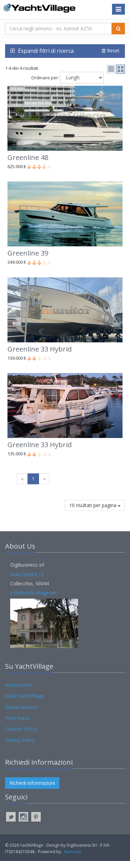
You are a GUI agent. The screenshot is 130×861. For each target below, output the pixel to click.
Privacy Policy (20, 740)
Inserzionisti (18, 685)
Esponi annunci (21, 707)
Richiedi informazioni (32, 783)
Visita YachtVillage (24, 696)
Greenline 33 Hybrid (39, 349)
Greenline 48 (27, 157)
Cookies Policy (21, 729)
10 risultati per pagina (94, 505)
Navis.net (72, 852)
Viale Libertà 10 (27, 574)
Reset (110, 50)
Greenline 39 (27, 253)
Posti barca (17, 718)
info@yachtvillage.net (33, 592)
